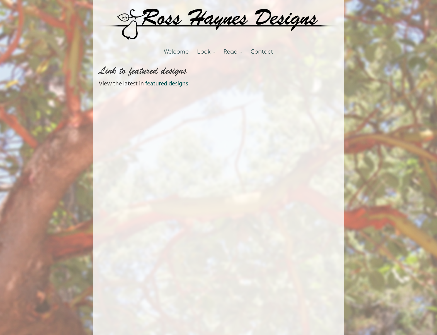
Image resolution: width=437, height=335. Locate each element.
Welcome (176, 52)
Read (233, 52)
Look (206, 52)
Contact (262, 52)
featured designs (166, 84)
